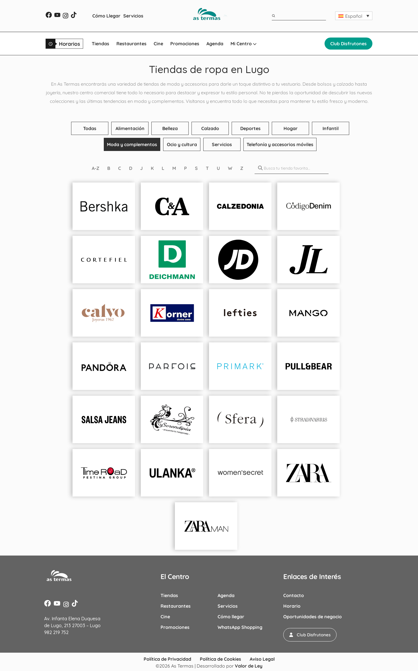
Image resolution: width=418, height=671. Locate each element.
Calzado (210, 128)
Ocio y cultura (182, 144)
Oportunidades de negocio (312, 616)
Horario (291, 606)
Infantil (331, 128)
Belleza (170, 128)
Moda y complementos (132, 144)
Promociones (184, 43)
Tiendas (100, 43)
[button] (353, 15)
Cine (158, 43)
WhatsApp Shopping (240, 627)
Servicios (133, 16)
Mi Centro (244, 43)
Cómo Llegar (106, 16)
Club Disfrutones (348, 43)
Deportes (250, 128)
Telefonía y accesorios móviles (280, 144)
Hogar (291, 128)
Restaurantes (131, 43)
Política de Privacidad (167, 658)
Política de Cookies (220, 658)
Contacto (293, 595)
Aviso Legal (262, 658)
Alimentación (130, 128)
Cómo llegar (231, 616)
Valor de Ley (248, 665)
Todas (89, 128)
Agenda (214, 43)
